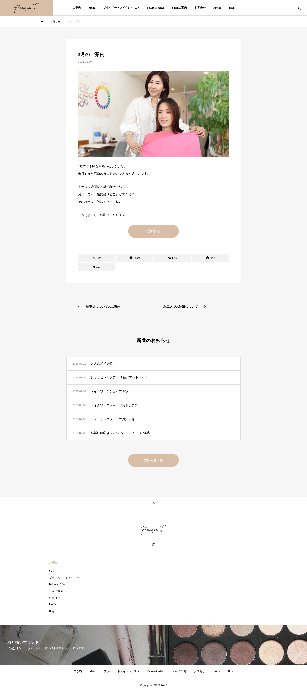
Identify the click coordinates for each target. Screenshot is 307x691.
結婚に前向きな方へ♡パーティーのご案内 (120, 433)
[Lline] (172, 258)
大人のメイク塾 (102, 363)
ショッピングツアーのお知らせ (113, 419)
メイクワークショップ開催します (114, 405)
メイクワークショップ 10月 (110, 391)
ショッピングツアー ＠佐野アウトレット (119, 377)
